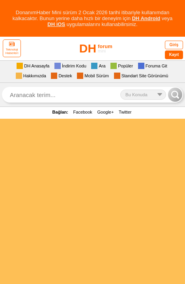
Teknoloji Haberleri (12, 48)
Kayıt (174, 54)
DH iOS (56, 24)
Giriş (174, 45)
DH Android (146, 18)
